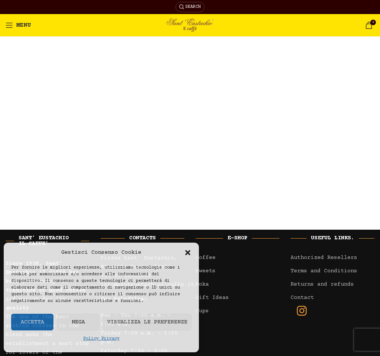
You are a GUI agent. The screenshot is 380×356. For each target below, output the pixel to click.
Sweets (206, 271)
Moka (202, 284)
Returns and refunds (322, 284)
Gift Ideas (212, 298)
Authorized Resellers (324, 257)
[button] (187, 252)
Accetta (32, 322)
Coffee (206, 257)
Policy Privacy (101, 338)
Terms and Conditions (324, 271)
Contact (302, 298)
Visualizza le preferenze (147, 322)
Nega (78, 322)
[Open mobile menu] (18, 25)
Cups (202, 311)
